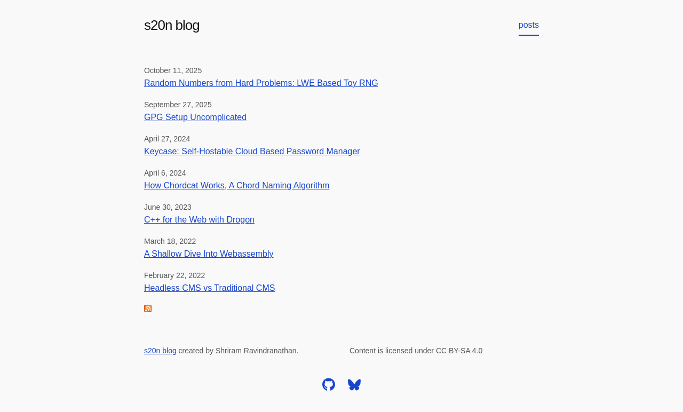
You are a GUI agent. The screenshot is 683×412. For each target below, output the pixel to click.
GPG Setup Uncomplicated (195, 117)
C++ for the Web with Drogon (199, 219)
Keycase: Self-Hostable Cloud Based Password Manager (252, 151)
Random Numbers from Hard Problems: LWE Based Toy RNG (261, 83)
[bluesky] (354, 388)
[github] (328, 388)
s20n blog (172, 25)
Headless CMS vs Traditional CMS (209, 287)
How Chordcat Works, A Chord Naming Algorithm (236, 185)
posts (529, 24)
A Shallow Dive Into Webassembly (208, 253)
